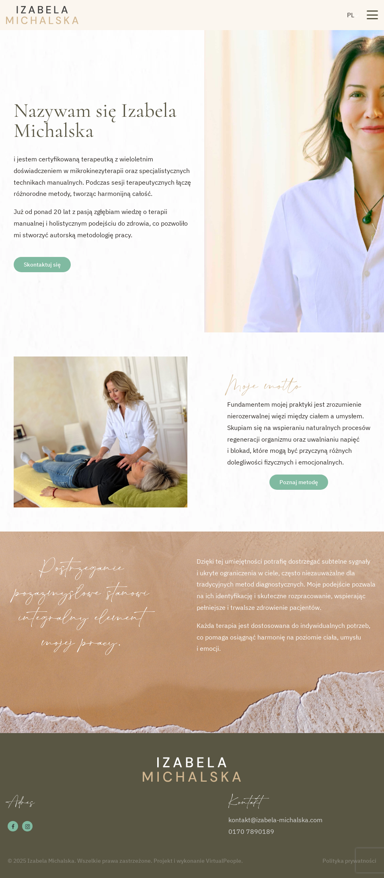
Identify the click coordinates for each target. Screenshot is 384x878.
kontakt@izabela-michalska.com (275, 820)
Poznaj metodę (298, 482)
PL (350, 15)
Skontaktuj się (42, 264)
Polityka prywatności (349, 860)
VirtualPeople (223, 860)
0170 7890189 (251, 831)
